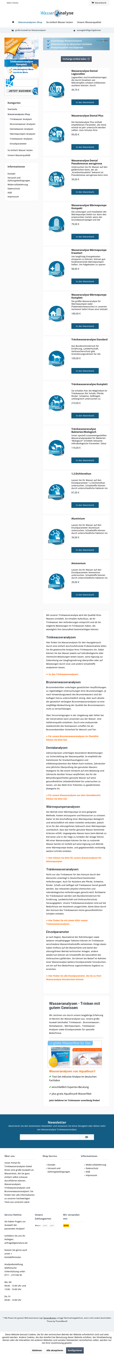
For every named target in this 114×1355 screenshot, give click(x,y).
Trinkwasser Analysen (21, 119)
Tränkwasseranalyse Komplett (89, 384)
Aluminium (78, 518)
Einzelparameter (18, 143)
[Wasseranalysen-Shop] (30, 22)
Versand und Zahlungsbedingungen (19, 179)
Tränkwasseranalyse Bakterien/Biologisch (83, 430)
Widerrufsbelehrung (18, 184)
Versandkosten (49, 1318)
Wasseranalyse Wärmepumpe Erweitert (88, 251)
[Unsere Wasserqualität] (89, 22)
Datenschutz (14, 188)
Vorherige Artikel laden (76, 58)
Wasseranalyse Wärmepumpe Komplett (88, 296)
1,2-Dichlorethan (81, 473)
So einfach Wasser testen (20, 150)
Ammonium (78, 563)
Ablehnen (37, 1350)
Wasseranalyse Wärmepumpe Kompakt (88, 207)
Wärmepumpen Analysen (22, 133)
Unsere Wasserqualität (19, 155)
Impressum (13, 196)
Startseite (12, 109)
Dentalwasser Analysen (21, 129)
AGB (10, 192)
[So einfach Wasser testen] (59, 22)
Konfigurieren (75, 1350)
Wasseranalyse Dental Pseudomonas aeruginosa (86, 162)
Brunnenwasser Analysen (22, 124)
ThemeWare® (61, 1321)
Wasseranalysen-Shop (19, 114)
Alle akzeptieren (54, 1350)
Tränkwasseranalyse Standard (89, 339)
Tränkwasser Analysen (21, 138)
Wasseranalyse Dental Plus (87, 115)
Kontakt (11, 173)
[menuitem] (99, 3)
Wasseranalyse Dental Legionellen (84, 72)
